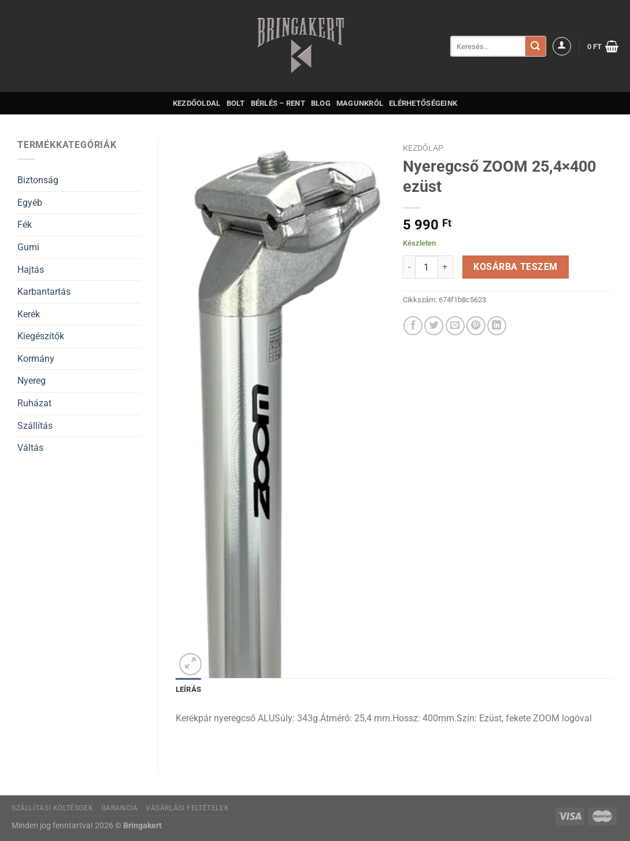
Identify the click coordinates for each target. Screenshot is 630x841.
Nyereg (31, 380)
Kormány (35, 358)
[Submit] (535, 46)
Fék (24, 224)
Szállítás (35, 425)
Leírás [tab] (189, 689)
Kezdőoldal (197, 103)
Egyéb (29, 202)
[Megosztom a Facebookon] (413, 325)
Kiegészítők (40, 336)
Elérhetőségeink (423, 103)
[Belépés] (562, 46)
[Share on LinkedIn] (496, 325)
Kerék (28, 314)
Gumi (28, 247)
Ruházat (34, 403)
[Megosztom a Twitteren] (433, 325)
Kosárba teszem (515, 267)
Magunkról (359, 103)
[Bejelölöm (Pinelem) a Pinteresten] (476, 325)
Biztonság (37, 180)
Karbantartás (44, 291)
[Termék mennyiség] (426, 267)
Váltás (30, 447)
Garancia (119, 808)
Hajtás (30, 269)
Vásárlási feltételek (187, 808)
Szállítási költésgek (52, 808)
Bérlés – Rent (278, 103)
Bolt (236, 103)
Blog (321, 103)
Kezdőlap (423, 148)
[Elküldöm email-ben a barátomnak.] (455, 325)
